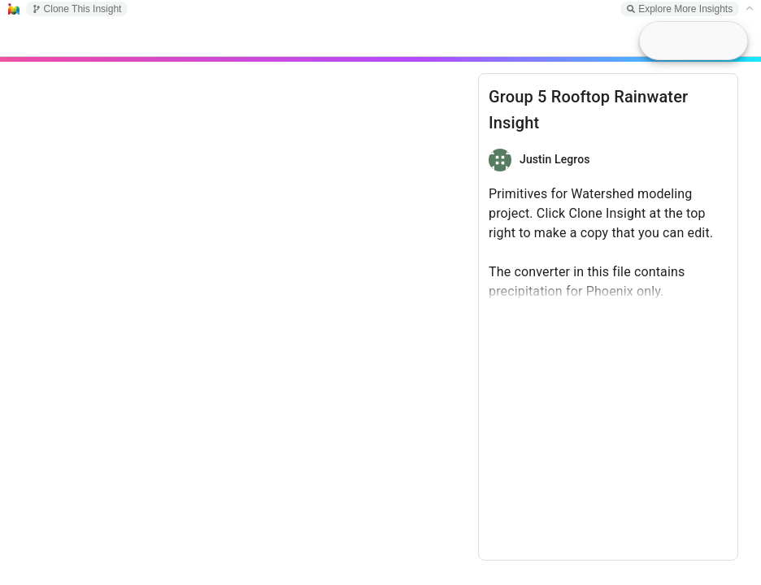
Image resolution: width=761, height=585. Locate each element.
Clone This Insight (77, 9)
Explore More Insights (680, 9)
